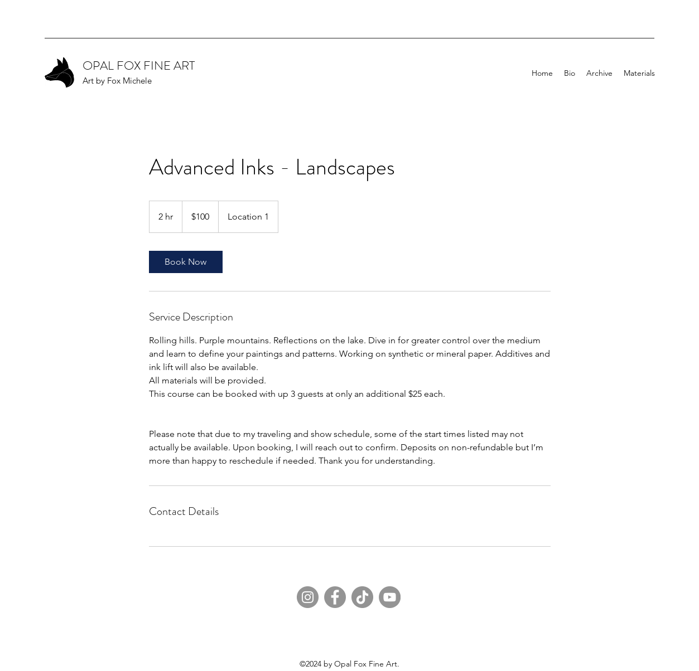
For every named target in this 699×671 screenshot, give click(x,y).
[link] (186, 262)
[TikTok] (362, 597)
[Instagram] (308, 597)
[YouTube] (390, 597)
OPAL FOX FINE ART (139, 65)
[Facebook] (335, 597)
